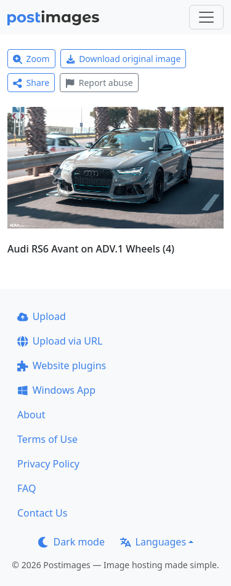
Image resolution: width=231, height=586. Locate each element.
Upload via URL (59, 341)
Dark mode (71, 542)
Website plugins (61, 365)
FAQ (26, 488)
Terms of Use (47, 439)
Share (31, 82)
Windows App (56, 390)
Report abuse (98, 82)
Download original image (123, 58)
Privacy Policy (48, 464)
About (31, 414)
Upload (41, 316)
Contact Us (42, 513)
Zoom (31, 58)
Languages (153, 542)
